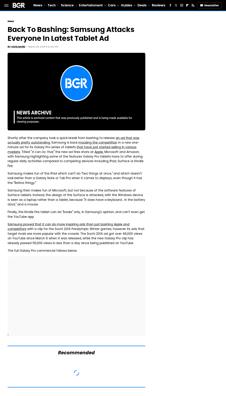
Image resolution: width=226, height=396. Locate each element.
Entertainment (91, 5)
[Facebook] (170, 5)
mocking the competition (97, 142)
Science (67, 5)
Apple (98, 152)
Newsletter (209, 5)
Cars (112, 5)
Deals (142, 5)
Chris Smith (18, 46)
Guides (126, 5)
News (37, 5)
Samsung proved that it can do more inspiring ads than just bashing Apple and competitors (68, 227)
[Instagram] (181, 5)
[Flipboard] (187, 5)
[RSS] (193, 5)
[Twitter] (176, 5)
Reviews (158, 5)
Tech (52, 5)
